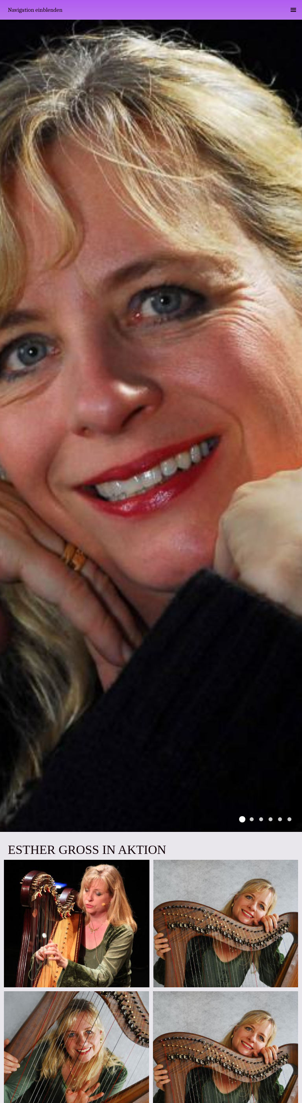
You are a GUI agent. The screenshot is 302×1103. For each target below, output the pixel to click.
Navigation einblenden (35, 9)
